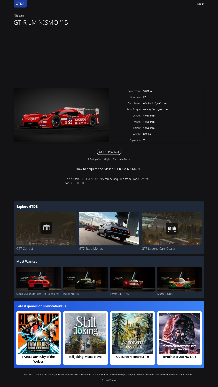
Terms (105, 380)
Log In (200, 3)
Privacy (113, 380)
